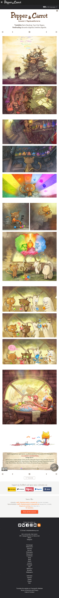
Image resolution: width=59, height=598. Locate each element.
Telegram (29, 539)
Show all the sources (29, 512)
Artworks (29, 548)
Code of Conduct (29, 592)
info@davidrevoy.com (32, 530)
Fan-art (29, 550)
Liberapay (29, 575)
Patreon (29, 577)
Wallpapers (29, 572)
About (29, 561)
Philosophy (29, 552)
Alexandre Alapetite (27, 27)
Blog (29, 559)
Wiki (29, 566)
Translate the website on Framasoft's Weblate (29, 588)
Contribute (30, 556)
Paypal (29, 581)
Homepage (29, 545)
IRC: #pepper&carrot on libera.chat (29, 536)
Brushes (29, 570)
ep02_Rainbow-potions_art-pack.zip (32, 502)
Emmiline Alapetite (40, 27)
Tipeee (29, 579)
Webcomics (29, 546)
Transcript (30, 478)
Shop (29, 557)
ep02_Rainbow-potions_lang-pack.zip (34, 504)
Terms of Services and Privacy (29, 590)
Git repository (29, 508)
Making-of (29, 568)
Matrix (29, 537)
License (29, 563)
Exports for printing (29, 506)
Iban (29, 583)
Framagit (29, 565)
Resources (29, 554)
